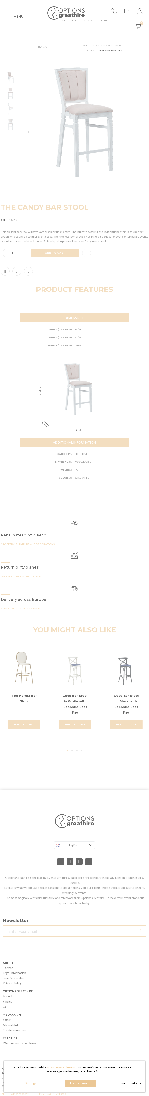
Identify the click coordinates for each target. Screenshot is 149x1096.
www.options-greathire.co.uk (62, 1067)
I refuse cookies (130, 1083)
